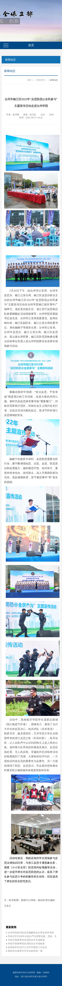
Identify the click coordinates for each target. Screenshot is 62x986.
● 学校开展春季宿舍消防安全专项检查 (25, 940)
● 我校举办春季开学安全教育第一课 (24, 951)
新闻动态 (10, 59)
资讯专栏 (40, 80)
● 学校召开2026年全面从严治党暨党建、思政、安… (31, 936)
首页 (29, 80)
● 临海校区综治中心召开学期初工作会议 (26, 947)
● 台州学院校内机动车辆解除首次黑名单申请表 (30, 932)
